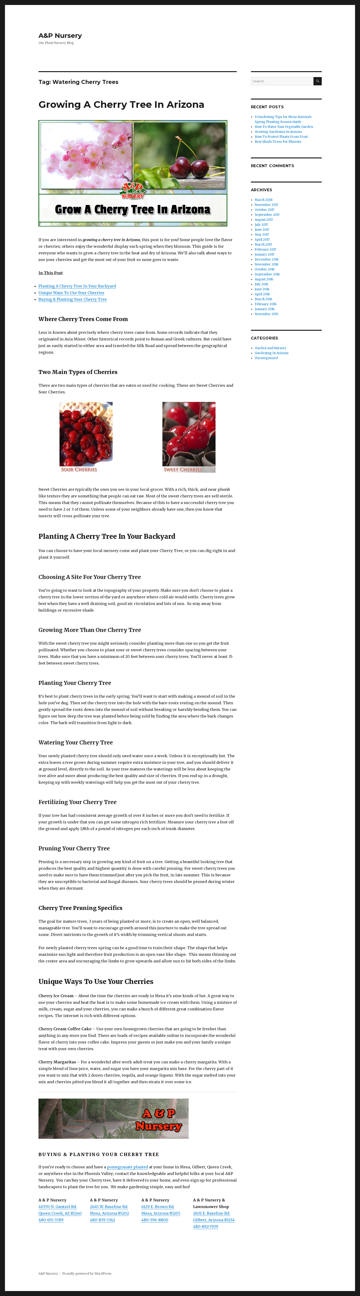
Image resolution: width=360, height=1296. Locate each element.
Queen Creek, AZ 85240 (60, 1213)
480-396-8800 (154, 1220)
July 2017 (261, 225)
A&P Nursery (60, 35)
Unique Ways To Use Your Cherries (71, 292)
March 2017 (263, 245)
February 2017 (265, 250)
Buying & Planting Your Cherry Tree (72, 299)
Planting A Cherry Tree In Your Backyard (77, 286)
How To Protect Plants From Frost (281, 137)
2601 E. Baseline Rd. (211, 1213)
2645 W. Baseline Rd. (109, 1206)
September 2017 (267, 215)
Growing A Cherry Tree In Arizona (121, 104)
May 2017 (262, 235)
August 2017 (264, 220)
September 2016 (267, 274)
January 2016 (265, 309)
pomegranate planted (127, 1167)
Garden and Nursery (270, 348)
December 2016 (267, 259)
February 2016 (265, 304)
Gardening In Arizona (271, 353)
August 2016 (264, 279)
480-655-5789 (51, 1220)
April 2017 (262, 240)
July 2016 (261, 284)
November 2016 (266, 264)
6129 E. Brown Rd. (157, 1206)
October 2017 (264, 210)
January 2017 (264, 254)
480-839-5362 (102, 1220)
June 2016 (262, 289)
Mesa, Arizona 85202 (109, 1213)
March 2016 (263, 299)
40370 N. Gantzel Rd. (57, 1206)
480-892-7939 (205, 1226)
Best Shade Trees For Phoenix (278, 142)
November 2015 (266, 314)
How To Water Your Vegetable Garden (284, 127)
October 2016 (265, 269)
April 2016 (262, 294)
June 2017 (262, 230)
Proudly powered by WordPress (86, 1274)
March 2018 (263, 200)
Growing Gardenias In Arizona (278, 132)
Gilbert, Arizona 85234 (214, 1220)
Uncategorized (266, 358)
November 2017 (266, 205)
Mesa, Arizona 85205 (160, 1213)
